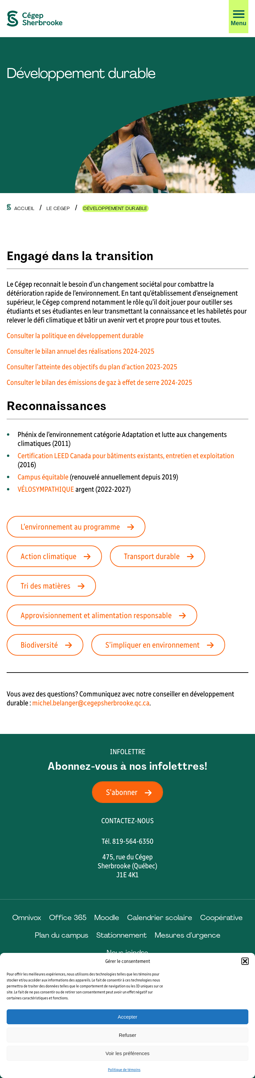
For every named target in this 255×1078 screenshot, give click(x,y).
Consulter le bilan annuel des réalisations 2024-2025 (80, 351)
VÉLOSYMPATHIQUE (46, 489)
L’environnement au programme (79, 527)
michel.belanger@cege (64, 702)
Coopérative (221, 917)
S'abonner (131, 792)
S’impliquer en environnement (161, 645)
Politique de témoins (124, 1069)
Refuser (127, 1035)
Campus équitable (43, 476)
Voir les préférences (128, 1053)
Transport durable (161, 556)
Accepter (127, 1017)
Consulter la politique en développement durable (75, 335)
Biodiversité (48, 645)
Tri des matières (55, 586)
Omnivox (26, 917)
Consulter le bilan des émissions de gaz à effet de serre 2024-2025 (99, 382)
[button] (245, 961)
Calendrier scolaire (159, 917)
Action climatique (58, 556)
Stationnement (121, 935)
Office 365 (67, 917)
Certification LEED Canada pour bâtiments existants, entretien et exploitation (126, 455)
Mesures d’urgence (187, 935)
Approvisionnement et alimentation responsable (105, 615)
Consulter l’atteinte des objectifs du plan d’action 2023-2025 (92, 366)
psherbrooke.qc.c (121, 702)
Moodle (106, 917)
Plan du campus (61, 935)
